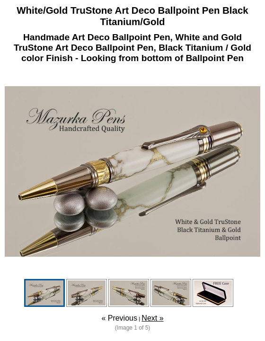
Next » (152, 318)
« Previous (119, 318)
